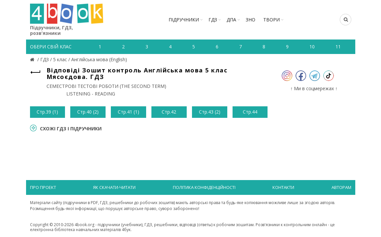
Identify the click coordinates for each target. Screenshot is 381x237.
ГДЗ (212, 19)
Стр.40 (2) (88, 112)
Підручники (184, 19)
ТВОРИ (271, 19)
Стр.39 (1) (47, 112)
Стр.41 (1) (128, 112)
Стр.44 (250, 112)
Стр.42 (169, 112)
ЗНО (250, 19)
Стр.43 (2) (209, 112)
